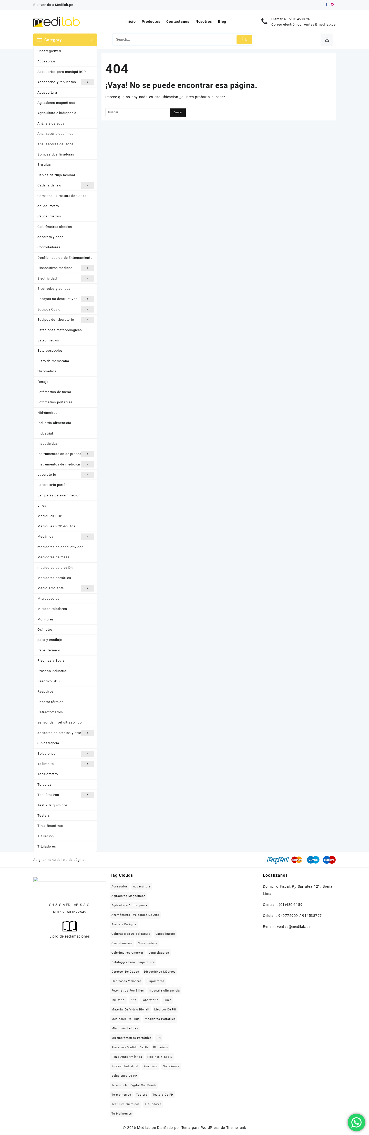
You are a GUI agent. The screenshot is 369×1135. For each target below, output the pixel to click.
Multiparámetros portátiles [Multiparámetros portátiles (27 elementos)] (131, 1038)
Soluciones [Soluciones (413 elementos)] (171, 1066)
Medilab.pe (146, 1128)
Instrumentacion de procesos (65, 454)
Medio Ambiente (65, 588)
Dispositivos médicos (65, 268)
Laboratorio (65, 475)
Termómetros (65, 795)
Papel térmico (48, 650)
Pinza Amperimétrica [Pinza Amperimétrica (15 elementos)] (126, 1057)
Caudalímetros (49, 216)
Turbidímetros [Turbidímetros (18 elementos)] (121, 1113)
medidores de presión (55, 568)
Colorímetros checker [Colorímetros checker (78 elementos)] (127, 952)
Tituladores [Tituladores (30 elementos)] (153, 1104)
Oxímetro (44, 629)
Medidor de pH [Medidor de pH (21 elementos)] (165, 1009)
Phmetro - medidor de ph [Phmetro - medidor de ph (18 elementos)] (129, 1047)
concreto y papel (51, 237)
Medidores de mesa (53, 557)
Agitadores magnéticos (56, 103)
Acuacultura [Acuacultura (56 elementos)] (142, 886)
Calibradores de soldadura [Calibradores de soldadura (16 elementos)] (130, 934)
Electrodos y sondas (53, 289)
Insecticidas (47, 444)
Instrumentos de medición (65, 464)
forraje (42, 382)
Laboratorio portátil (53, 485)
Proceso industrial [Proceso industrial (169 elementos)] (124, 1066)
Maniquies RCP (49, 516)
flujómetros (46, 371)
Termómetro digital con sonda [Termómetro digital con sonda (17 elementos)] (133, 1085)
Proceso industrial (52, 671)
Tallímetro (65, 764)
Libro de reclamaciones (69, 936)
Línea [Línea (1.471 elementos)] (167, 1000)
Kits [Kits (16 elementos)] (134, 1000)
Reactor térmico (50, 702)
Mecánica (65, 536)
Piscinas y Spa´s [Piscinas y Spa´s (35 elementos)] (159, 1057)
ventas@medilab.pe (319, 24)
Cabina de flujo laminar (56, 175)
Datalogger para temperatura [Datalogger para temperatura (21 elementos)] (133, 962)
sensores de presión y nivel (65, 733)
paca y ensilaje (49, 640)
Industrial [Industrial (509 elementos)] (118, 1000)
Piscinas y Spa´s (51, 660)
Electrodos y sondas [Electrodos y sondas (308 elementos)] (126, 981)
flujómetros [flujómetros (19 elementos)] (156, 981)
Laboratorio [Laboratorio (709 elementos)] (150, 1000)
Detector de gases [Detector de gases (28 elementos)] (125, 971)
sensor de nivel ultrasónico (59, 722)
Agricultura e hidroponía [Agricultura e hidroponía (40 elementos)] (129, 905)
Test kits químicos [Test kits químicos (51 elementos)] (125, 1104)
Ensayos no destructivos (65, 299)
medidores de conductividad (60, 547)
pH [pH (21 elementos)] (159, 1038)
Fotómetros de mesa (54, 392)
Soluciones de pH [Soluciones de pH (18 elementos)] (124, 1075)
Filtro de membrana (53, 361)
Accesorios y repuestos (65, 82)
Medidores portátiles (54, 578)
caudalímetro (48, 206)
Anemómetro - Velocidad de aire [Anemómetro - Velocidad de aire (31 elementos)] (135, 915)
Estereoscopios (50, 350)
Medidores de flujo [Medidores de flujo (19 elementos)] (125, 1019)
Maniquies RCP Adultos (56, 526)
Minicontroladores (52, 609)
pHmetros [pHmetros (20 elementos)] (160, 1047)
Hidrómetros (47, 413)
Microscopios (48, 598)
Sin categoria (48, 743)
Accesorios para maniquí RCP (61, 72)
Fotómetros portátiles (55, 402)
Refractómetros (50, 712)
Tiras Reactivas (50, 826)
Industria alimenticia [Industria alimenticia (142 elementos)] (164, 990)
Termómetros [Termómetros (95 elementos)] (121, 1094)
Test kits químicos (52, 805)
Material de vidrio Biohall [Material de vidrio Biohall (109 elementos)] (130, 1009)
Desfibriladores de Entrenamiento (65, 258)
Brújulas (44, 164)
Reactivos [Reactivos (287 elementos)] (151, 1066)
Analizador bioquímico (55, 134)
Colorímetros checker (55, 227)
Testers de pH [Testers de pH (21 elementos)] (162, 1094)
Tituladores (46, 846)
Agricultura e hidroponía (56, 113)
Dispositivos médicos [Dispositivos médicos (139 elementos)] (160, 971)
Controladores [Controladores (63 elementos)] (159, 952)
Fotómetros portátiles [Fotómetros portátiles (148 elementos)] (127, 990)
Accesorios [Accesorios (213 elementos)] (119, 886)
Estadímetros (48, 340)
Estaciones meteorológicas (59, 330)
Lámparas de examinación (58, 495)
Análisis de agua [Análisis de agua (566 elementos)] (123, 924)
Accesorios (46, 61)
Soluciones (65, 754)
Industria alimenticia (54, 423)
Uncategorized (49, 51)
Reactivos (45, 691)
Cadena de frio (65, 185)
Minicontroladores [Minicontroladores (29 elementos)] (124, 1028)
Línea (41, 505)
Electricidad (65, 278)
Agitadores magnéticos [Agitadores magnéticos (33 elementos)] (128, 896)
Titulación (45, 836)
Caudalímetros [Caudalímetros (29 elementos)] (122, 943)
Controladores (48, 247)
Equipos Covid (65, 309)
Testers (43, 815)
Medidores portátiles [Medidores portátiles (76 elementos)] (160, 1019)
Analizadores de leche (55, 144)
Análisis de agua (51, 123)
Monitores (45, 619)
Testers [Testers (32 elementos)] (141, 1094)
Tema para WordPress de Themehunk (213, 1128)
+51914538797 (299, 19)
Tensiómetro (47, 774)
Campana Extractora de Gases (62, 196)
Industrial (45, 433)
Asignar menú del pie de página (59, 860)
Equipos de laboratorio (65, 320)
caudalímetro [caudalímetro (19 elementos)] (165, 934)
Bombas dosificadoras (55, 154)
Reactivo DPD (48, 681)
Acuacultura (47, 92)
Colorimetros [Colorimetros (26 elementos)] (147, 943)
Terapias (44, 784)
